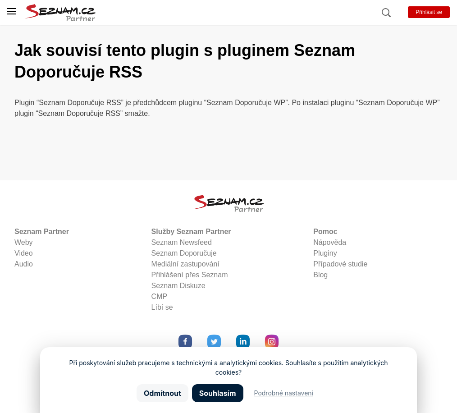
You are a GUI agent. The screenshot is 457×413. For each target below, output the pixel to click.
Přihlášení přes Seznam (189, 275)
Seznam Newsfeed (181, 242)
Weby (23, 242)
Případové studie (340, 264)
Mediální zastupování (185, 264)
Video (23, 253)
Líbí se (162, 307)
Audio (23, 264)
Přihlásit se (429, 12)
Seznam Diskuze (178, 285)
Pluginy (325, 253)
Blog (320, 275)
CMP (159, 296)
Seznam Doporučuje (184, 253)
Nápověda (329, 242)
